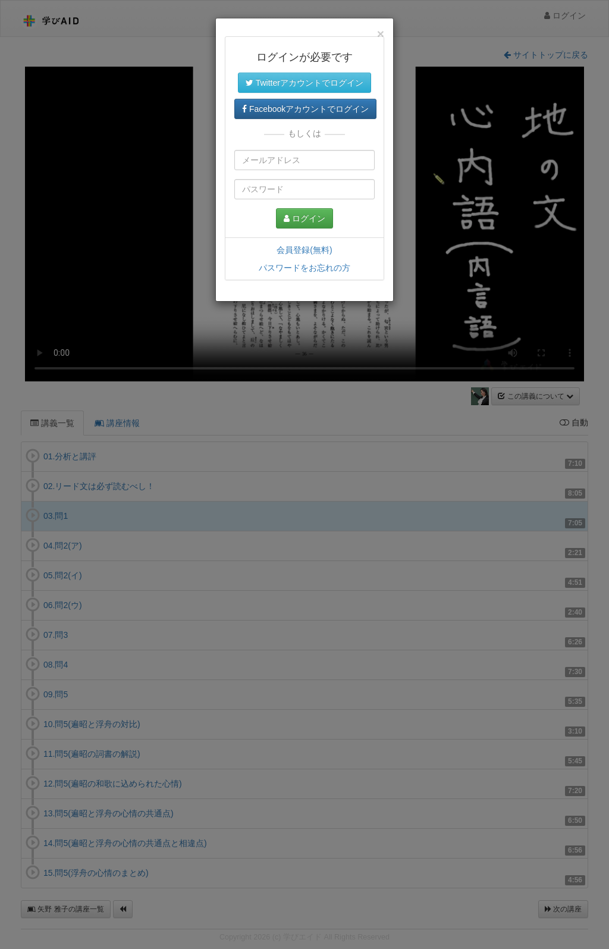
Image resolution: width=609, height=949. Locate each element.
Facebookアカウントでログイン (305, 109)
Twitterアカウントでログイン (304, 82)
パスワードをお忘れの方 (304, 268)
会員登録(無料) (304, 250)
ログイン (304, 218)
